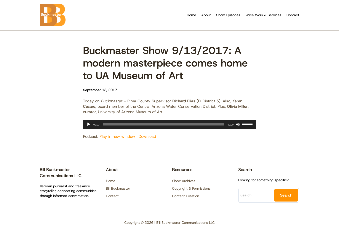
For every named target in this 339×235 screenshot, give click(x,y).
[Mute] (238, 124)
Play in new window (117, 136)
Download (147, 136)
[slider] (163, 124)
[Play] (88, 124)
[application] (169, 124)
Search (286, 195)
